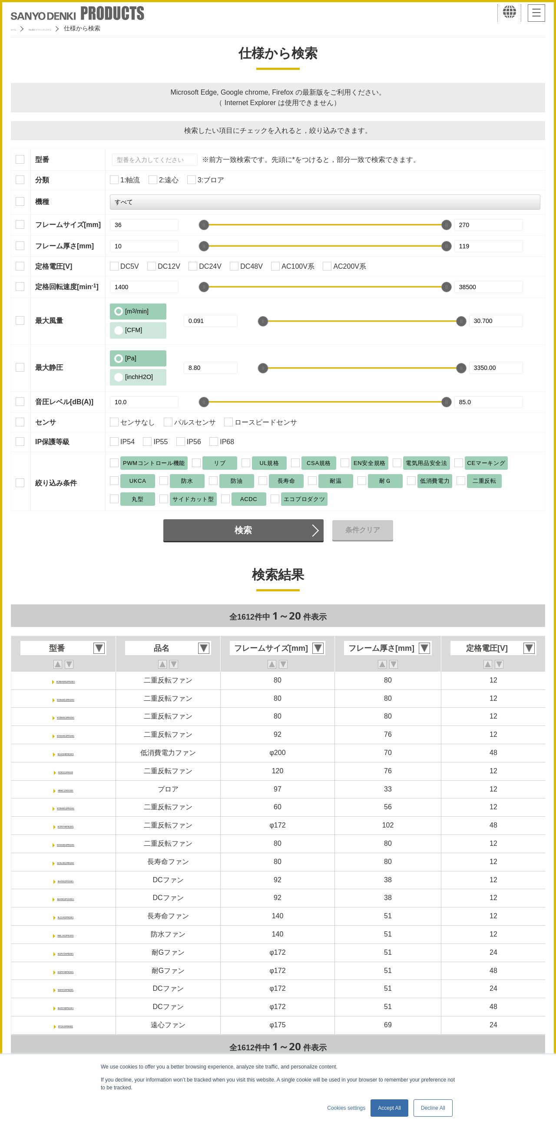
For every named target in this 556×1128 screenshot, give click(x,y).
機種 (42, 201)
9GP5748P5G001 (65, 970)
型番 (42, 159)
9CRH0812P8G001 (66, 698)
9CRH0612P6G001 (66, 807)
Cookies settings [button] (346, 1108)
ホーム (20, 28)
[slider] (204, 225)
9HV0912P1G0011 (65, 897)
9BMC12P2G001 (65, 789)
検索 (243, 530)
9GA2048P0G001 (65, 752)
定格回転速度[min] (67, 286)
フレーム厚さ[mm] (64, 246)
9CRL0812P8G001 (65, 861)
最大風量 (49, 320)
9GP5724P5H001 (65, 952)
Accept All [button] (389, 1108)
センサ (45, 422)
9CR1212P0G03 (65, 771)
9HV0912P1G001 (65, 880)
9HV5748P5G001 (65, 1006)
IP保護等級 (52, 441)
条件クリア (362, 530)
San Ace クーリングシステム (81, 28)
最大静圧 (49, 367)
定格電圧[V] (53, 266)
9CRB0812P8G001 (66, 716)
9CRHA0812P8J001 (65, 680)
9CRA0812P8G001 (66, 843)
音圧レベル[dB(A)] (64, 402)
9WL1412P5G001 (65, 934)
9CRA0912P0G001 (66, 734)
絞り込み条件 (56, 483)
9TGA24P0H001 (65, 1025)
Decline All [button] (433, 1108)
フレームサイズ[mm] (68, 224)
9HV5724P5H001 (66, 988)
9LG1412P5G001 (65, 916)
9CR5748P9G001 (65, 825)
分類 (42, 180)
